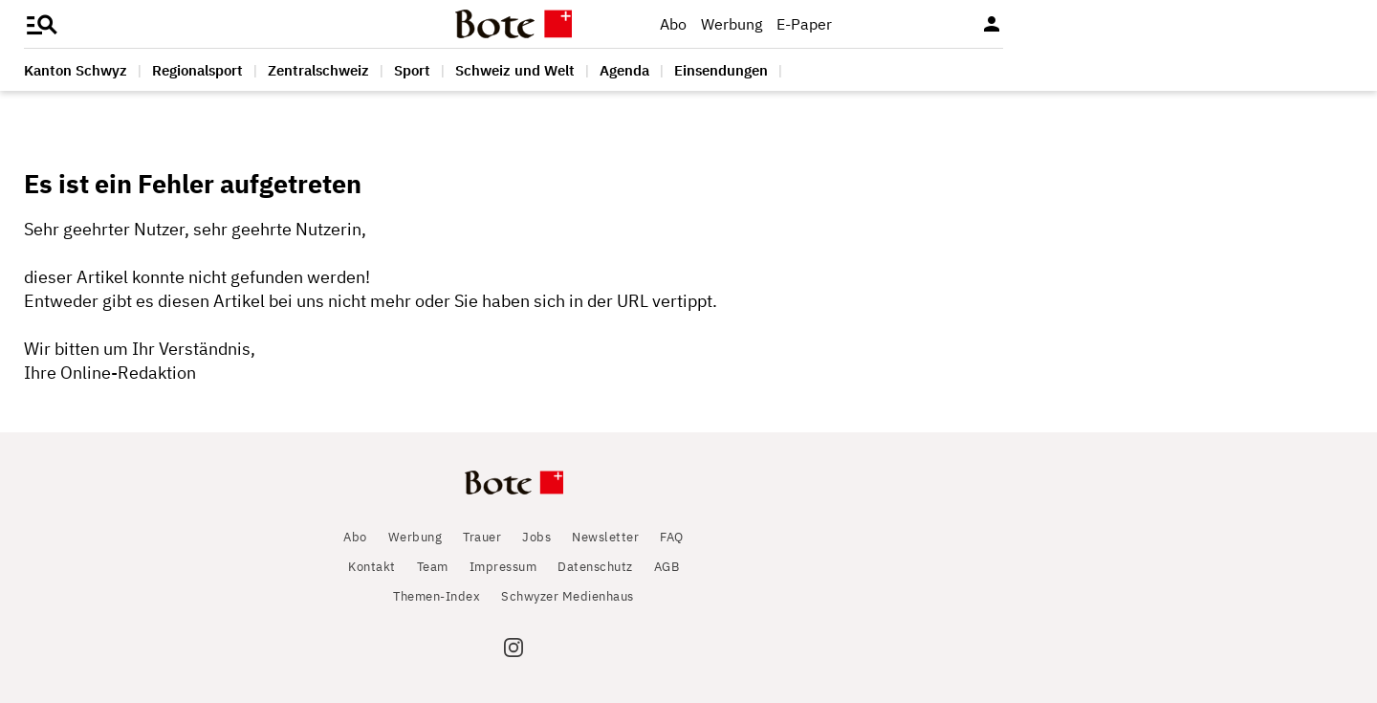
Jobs (536, 537)
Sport (412, 70)
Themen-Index (436, 596)
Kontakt (372, 567)
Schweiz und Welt (515, 70)
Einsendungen (721, 70)
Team (432, 567)
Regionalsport (197, 70)
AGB (667, 567)
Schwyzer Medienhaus (567, 596)
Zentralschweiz (318, 70)
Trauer (482, 537)
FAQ (672, 537)
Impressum (503, 567)
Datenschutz (595, 567)
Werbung (731, 23)
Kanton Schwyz (75, 70)
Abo (673, 23)
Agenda (624, 70)
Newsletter (605, 537)
